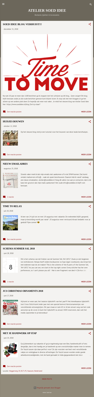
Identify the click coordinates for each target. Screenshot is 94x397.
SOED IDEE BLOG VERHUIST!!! (22, 24)
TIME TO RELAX (12, 206)
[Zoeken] (90, 4)
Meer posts (47, 379)
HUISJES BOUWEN (13, 121)
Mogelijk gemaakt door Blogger (47, 388)
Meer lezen (86, 112)
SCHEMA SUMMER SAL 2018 (19, 248)
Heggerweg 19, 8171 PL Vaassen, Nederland (25, 371)
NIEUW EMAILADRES (15, 164)
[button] (89, 24)
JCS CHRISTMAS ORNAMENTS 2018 (23, 291)
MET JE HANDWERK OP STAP (20, 333)
